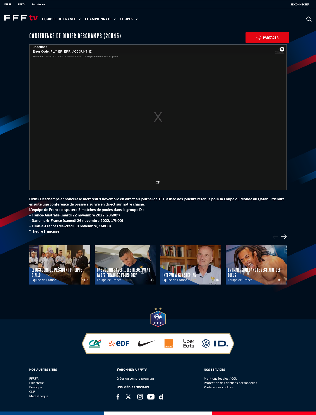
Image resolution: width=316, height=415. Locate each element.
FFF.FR (8, 4)
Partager (270, 37)
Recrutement (39, 4)
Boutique (35, 387)
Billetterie (36, 383)
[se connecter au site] (299, 5)
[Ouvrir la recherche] (309, 19)
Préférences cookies (218, 387)
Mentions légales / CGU (220, 378)
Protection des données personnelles (230, 383)
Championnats (100, 19)
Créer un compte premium (135, 378)
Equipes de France (61, 19)
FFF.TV (21, 4)
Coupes (129, 19)
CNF (32, 391)
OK (158, 182)
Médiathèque (38, 396)
